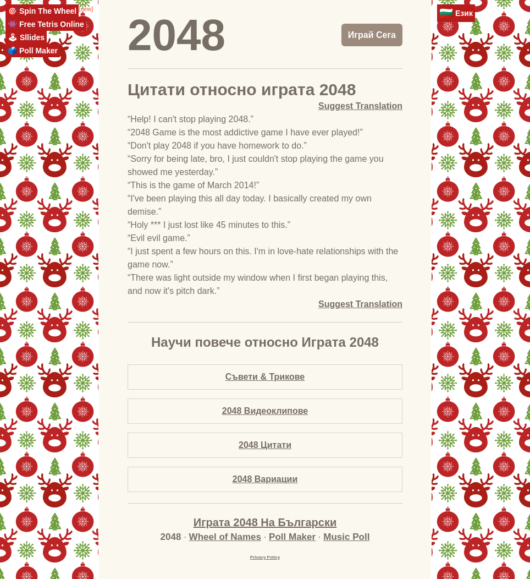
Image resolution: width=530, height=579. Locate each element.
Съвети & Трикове (265, 376)
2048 (176, 34)
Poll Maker (292, 537)
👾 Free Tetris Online (46, 24)
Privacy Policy (265, 557)
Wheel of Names (225, 537)
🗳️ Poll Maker (33, 50)
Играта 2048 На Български (265, 522)
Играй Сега (372, 35)
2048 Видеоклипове (265, 411)
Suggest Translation (360, 106)
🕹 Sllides (26, 37)
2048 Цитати (265, 445)
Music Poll (346, 537)
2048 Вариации (265, 479)
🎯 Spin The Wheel (42, 11)
